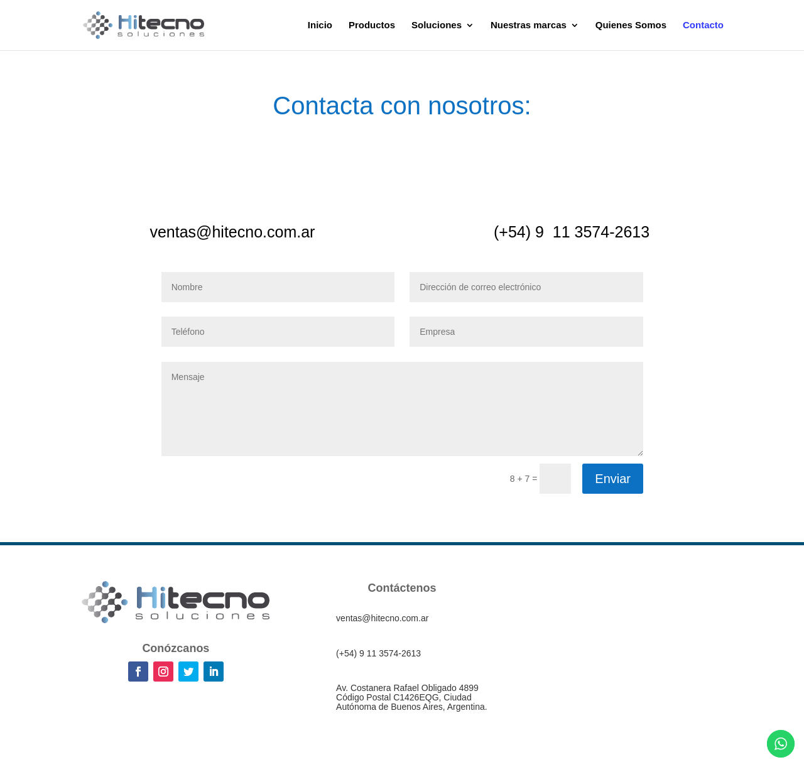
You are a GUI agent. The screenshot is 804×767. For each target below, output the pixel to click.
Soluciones (436, 25)
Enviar (613, 479)
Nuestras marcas (529, 25)
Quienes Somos (630, 25)
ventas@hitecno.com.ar (232, 232)
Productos (372, 25)
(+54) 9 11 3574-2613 (571, 232)
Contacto (703, 25)
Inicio (320, 25)
